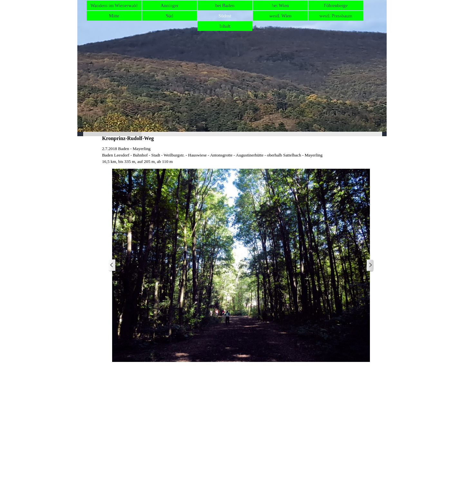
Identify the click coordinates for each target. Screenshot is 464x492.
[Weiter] (370, 265)
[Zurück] (112, 265)
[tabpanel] (241, 155)
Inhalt (224, 26)
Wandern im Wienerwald (114, 5)
